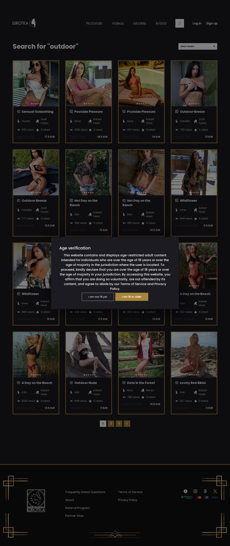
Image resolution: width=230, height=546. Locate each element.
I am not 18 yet (96, 297)
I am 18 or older (133, 297)
